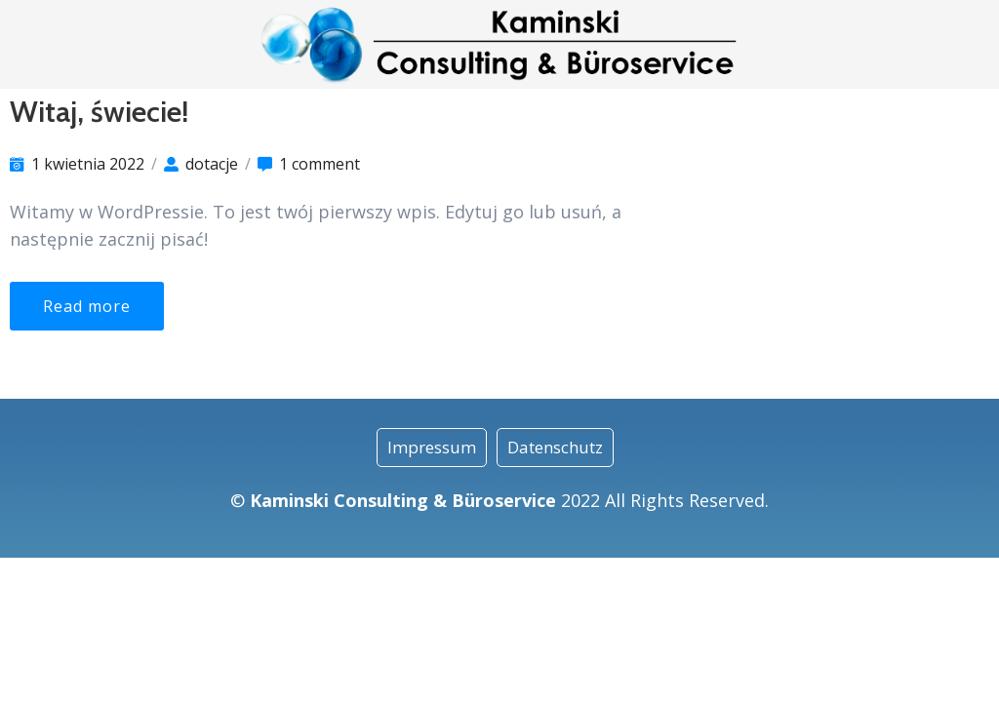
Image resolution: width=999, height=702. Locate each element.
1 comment (319, 164)
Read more (87, 306)
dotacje (211, 164)
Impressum (431, 447)
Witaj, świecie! (99, 112)
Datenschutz (555, 447)
